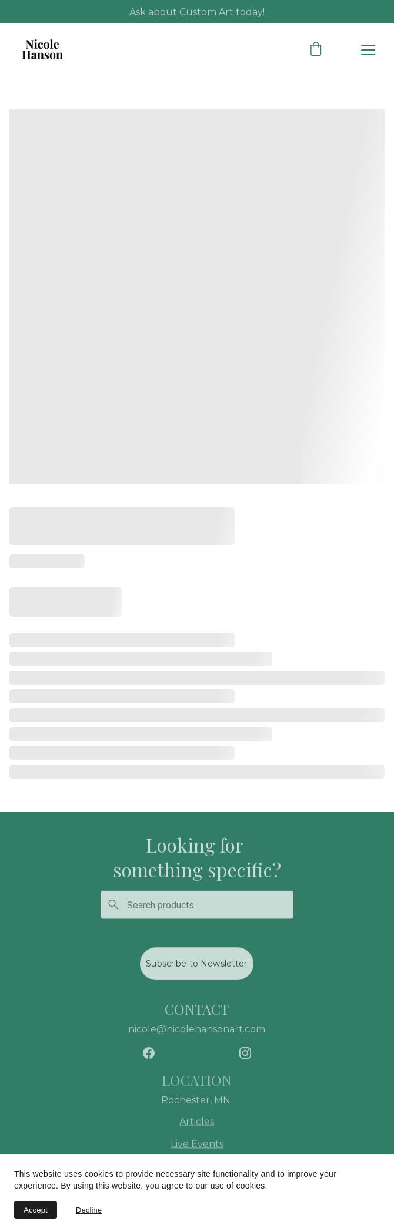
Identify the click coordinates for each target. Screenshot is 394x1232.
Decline (89, 1210)
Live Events (197, 1144)
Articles (196, 1122)
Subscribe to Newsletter (196, 965)
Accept (36, 1210)
